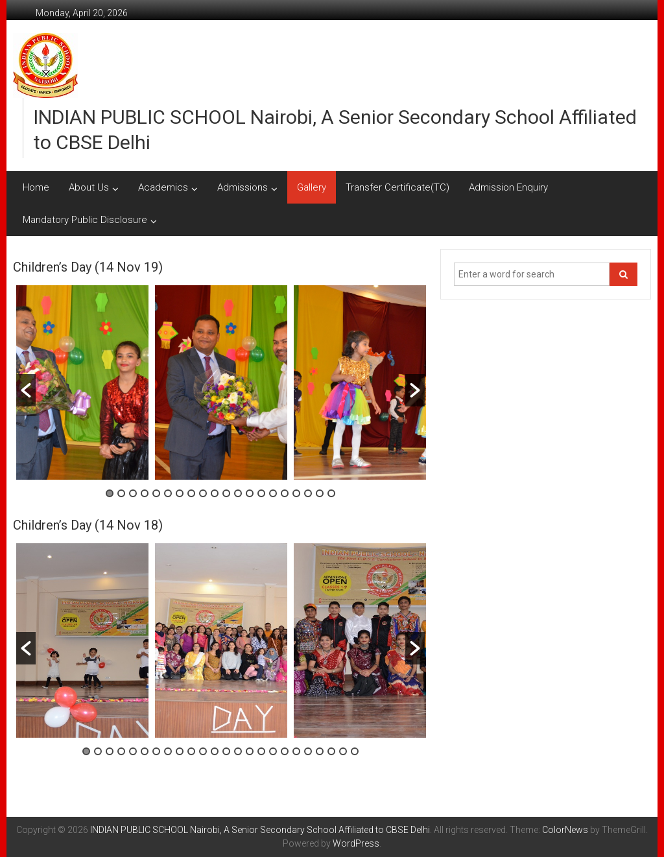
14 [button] (261, 493)
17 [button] (296, 493)
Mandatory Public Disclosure (85, 220)
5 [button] (156, 493)
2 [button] (121, 493)
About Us (89, 187)
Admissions (242, 187)
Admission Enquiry (508, 187)
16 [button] (285, 493)
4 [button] (144, 493)
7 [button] (180, 493)
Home (36, 187)
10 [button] (215, 493)
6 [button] (168, 493)
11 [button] (226, 493)
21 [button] (320, 751)
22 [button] (331, 751)
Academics (163, 187)
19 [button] (320, 493)
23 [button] (343, 751)
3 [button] (133, 493)
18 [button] (308, 493)
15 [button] (273, 493)
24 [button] (355, 751)
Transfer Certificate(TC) (397, 187)
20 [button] (331, 493)
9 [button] (203, 493)
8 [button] (191, 493)
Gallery (311, 187)
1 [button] (109, 493)
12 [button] (238, 493)
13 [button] (250, 493)
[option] (82, 382)
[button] (26, 390)
